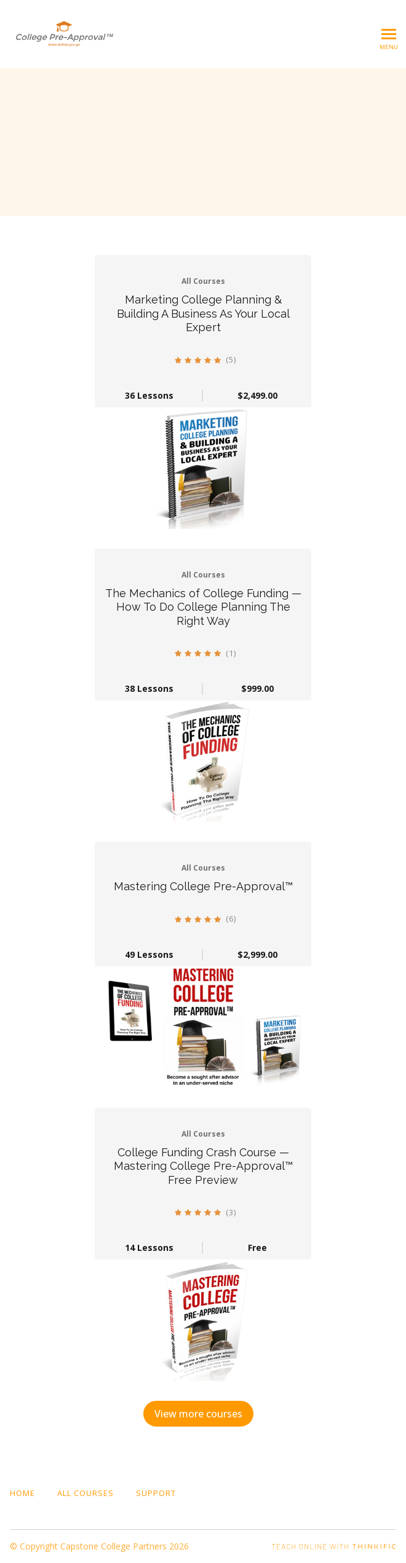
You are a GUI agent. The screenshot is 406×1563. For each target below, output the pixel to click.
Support (156, 1492)
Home (22, 1492)
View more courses (198, 1413)
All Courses (85, 1492)
